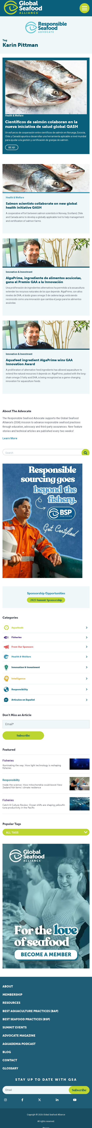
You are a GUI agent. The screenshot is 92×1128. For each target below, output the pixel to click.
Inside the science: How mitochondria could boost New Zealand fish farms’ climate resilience (32, 786)
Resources (11, 1003)
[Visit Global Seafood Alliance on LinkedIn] (62, 1100)
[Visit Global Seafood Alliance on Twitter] (45, 1100)
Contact (9, 1060)
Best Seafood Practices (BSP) (26, 1019)
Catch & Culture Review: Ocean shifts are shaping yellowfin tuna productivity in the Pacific (33, 806)
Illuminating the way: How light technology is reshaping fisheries (31, 766)
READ (11, 147)
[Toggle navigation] (85, 8)
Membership (12, 994)
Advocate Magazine (18, 1035)
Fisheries (8, 760)
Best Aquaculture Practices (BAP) (30, 1011)
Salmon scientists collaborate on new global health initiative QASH (41, 205)
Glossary (10, 1068)
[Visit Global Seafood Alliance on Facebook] (28, 1100)
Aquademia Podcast (19, 1044)
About (7, 986)
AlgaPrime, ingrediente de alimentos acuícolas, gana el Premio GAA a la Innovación (44, 280)
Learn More (9, 438)
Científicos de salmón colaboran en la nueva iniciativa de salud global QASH (41, 124)
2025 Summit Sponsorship (46, 600)
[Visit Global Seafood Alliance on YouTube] (80, 1100)
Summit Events (14, 1027)
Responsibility (11, 780)
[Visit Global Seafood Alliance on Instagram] (11, 1100)
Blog (6, 1052)
